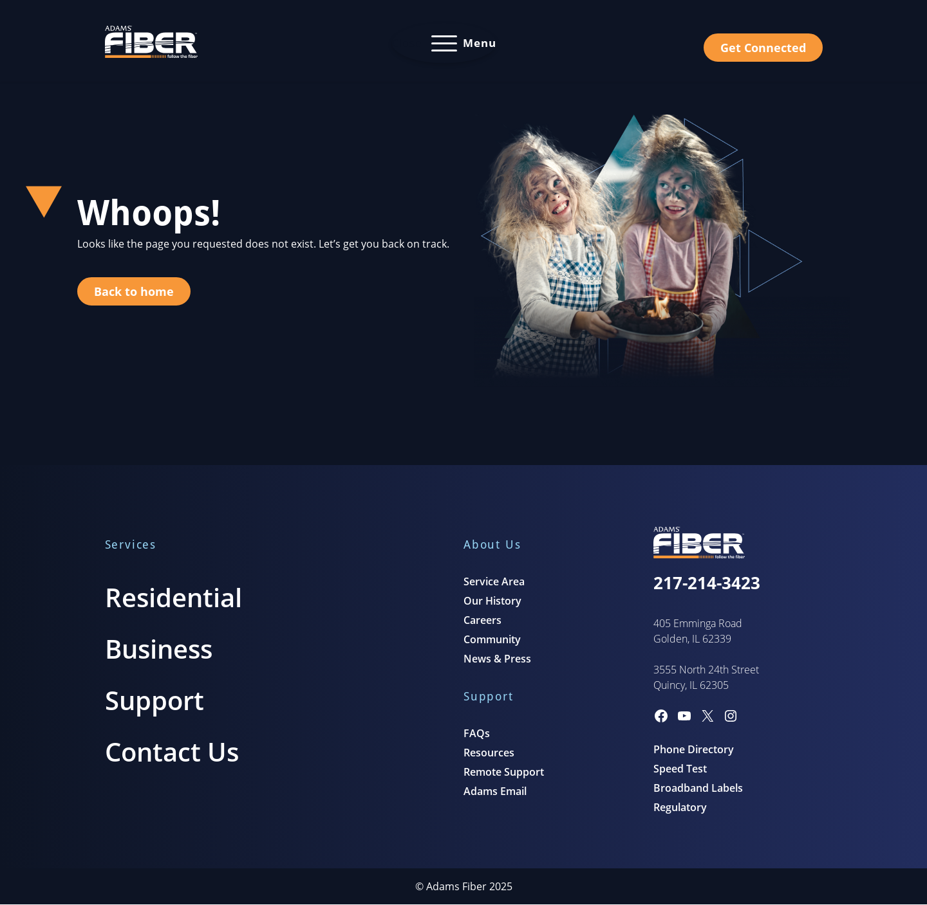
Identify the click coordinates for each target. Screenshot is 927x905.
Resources (489, 752)
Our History (492, 601)
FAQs (477, 733)
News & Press (497, 659)
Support (154, 700)
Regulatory (680, 807)
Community (492, 639)
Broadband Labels (698, 788)
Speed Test (680, 769)
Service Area (494, 581)
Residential (173, 597)
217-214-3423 (706, 582)
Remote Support (504, 772)
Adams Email (495, 791)
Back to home (134, 291)
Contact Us (172, 751)
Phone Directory (693, 749)
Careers (482, 620)
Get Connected (763, 47)
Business (158, 648)
